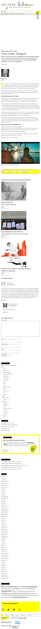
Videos (4, 399)
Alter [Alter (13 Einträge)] (3, 586)
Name (3, 338)
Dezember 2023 (4, 481)
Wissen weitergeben (8, 271)
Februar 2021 (4, 505)
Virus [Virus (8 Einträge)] (5, 597)
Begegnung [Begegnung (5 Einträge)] (19, 586)
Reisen (4, 389)
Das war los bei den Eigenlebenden (9, 365)
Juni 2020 (3, 520)
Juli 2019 (3, 540)
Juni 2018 (3, 564)
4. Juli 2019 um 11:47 (12, 305)
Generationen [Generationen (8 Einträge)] (31, 588)
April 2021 (3, 501)
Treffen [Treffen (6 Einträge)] (36, 595)
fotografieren (6, 404)
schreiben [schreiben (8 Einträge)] (23, 595)
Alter (4, 368)
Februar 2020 (4, 527)
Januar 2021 (3, 507)
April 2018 (3, 567)
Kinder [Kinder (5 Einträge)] (18, 591)
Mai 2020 (3, 522)
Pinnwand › (3, 415)
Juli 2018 (3, 562)
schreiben (5, 412)
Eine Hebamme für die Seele (7, 423)
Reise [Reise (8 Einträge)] (10, 595)
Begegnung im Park (5, 428)
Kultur (4, 383)
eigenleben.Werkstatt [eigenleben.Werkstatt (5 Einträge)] (5, 588)
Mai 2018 (3, 565)
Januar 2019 (3, 551)
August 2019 (3, 538)
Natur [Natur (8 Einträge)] (28, 593)
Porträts (5, 410)
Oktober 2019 (4, 534)
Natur (4, 385)
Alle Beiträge (6, 397)
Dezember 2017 (4, 575)
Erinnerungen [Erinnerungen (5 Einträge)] (12, 588)
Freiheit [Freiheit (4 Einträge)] (21, 588)
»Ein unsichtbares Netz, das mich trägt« (14, 234)
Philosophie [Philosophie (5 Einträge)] (3, 595)
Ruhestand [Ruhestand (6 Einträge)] (18, 595)
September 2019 (4, 536)
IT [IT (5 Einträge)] (16, 591)
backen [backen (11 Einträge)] (14, 586)
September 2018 (5, 558)
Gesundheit (5, 379)
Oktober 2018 (4, 556)
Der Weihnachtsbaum (8, 204)
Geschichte (5, 376)
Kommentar (4, 320)
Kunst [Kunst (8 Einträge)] (26, 591)
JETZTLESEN (3, 207)
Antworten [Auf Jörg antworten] (3, 300)
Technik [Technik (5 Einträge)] (31, 595)
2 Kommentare (4, 64)
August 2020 (4, 516)
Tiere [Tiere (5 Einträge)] (34, 595)
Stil (4, 392)
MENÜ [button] (4, 11)
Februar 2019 (4, 549)
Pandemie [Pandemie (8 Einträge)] (32, 593)
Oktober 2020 (4, 512)
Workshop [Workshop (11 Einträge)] (23, 597)
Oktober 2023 (4, 483)
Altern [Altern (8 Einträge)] (6, 586)
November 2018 (4, 554)
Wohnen (5, 394)
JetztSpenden (6, 451)
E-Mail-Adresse (5, 344)
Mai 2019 (3, 544)
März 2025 (3, 476)
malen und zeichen (7, 408)
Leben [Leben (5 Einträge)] (33, 591)
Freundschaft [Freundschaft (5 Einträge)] (25, 588)
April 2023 (3, 490)
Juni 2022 (3, 492)
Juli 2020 (3, 518)
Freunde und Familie (7, 374)
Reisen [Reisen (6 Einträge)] (14, 595)
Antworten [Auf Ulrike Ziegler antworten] (5, 312)
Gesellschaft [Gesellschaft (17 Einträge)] (6, 591)
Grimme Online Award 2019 (6, 622)
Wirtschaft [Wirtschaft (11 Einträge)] (16, 597)
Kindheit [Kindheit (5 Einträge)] (21, 591)
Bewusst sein (6, 370)
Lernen (4, 406)
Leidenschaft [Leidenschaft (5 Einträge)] (10, 593)
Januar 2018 (4, 573)
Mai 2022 (3, 494)
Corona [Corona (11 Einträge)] (24, 586)
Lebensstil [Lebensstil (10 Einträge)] (4, 593)
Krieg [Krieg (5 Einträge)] (24, 591)
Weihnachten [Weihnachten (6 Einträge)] (10, 597)
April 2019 (3, 545)
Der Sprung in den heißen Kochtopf (9, 424)
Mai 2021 (3, 500)
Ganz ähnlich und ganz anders (8, 426)
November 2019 (4, 533)
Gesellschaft (6, 378)
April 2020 (3, 523)
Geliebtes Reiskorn (5, 430)
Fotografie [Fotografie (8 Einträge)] (17, 588)
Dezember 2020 (4, 509)
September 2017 (4, 578)
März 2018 (3, 569)
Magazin (3, 396)
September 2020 (5, 514)
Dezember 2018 (4, 553)
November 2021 (4, 498)
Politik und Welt (6, 387)
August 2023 (4, 487)
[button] (5, 171)
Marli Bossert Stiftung (22, 618)
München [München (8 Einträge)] (24, 593)
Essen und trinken (7, 372)
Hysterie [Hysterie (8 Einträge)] (14, 591)
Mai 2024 (3, 478)
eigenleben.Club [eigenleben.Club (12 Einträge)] (32, 586)
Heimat (4, 381)
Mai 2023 (3, 489)
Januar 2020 (4, 529)
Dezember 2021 (4, 496)
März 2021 (3, 503)
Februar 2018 (4, 571)
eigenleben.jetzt (20, 5)
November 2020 (4, 511)
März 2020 (3, 525)
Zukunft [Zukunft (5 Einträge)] (28, 597)
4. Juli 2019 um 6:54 (10, 284)
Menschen (3, 401)
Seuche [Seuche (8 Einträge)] (28, 595)
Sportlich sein (6, 390)
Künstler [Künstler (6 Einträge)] (30, 591)
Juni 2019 (3, 542)
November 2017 (4, 576)
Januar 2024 (4, 479)
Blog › (36, 117)
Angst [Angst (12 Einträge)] (10, 586)
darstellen (5, 403)
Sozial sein (5, 414)
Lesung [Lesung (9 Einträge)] (15, 593)
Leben (2, 367)
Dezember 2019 (4, 531)
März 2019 (3, 547)
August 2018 (4, 560)
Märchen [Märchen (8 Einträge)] (19, 593)
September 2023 (5, 485)
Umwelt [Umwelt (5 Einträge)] (2, 597)
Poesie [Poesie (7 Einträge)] (7, 595)
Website (3, 349)
